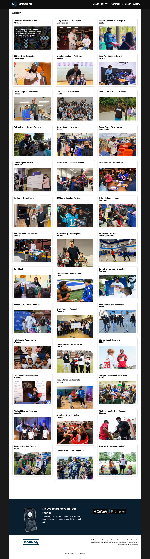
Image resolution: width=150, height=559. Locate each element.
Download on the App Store (100, 511)
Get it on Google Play (118, 511)
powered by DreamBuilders (31, 542)
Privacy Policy (80, 553)
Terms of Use (69, 553)
